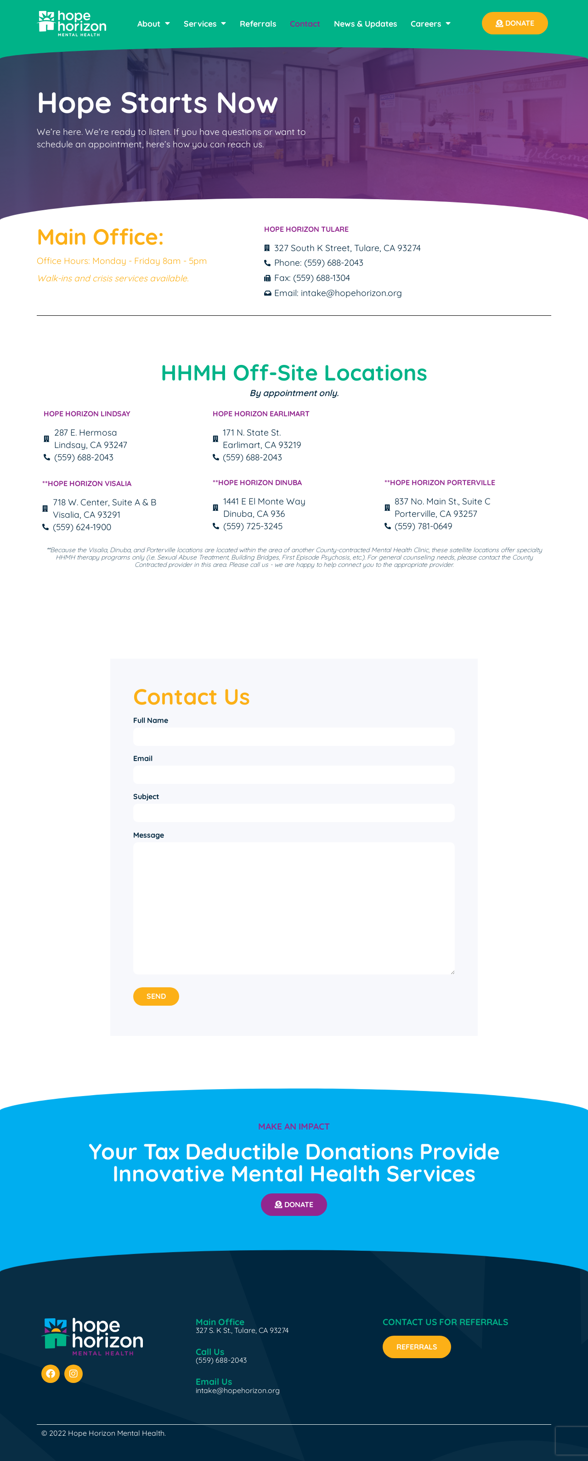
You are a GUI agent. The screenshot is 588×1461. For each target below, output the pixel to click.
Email (143, 757)
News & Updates (365, 23)
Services (205, 23)
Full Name (150, 720)
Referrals (258, 23)
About (153, 23)
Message (148, 832)
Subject (146, 795)
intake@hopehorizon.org (238, 1388)
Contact (305, 23)
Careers (431, 23)
